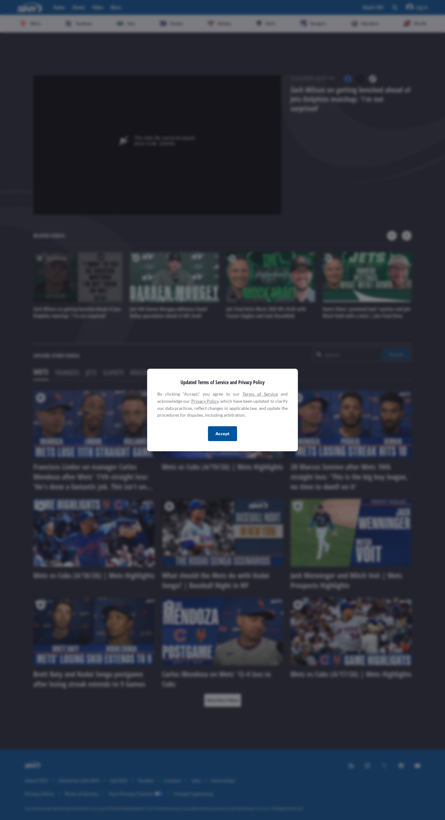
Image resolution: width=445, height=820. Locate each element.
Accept (222, 433)
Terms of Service (260, 394)
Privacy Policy (204, 401)
